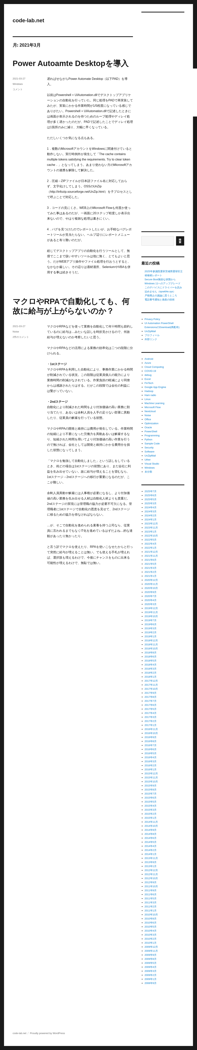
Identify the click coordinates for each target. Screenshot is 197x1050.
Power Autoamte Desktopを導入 (71, 63)
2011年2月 (151, 906)
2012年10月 (151, 878)
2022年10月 (151, 535)
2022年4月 (151, 543)
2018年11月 (151, 644)
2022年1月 (151, 547)
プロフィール (152, 335)
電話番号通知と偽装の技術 (160, 299)
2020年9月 (151, 592)
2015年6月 (151, 797)
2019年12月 (151, 608)
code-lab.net (28, 20)
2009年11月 (151, 950)
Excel (148, 379)
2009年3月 (151, 971)
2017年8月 (151, 696)
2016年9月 (151, 737)
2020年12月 (151, 580)
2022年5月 (151, 539)
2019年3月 (151, 628)
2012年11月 (151, 874)
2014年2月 (151, 850)
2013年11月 (151, 858)
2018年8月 (151, 652)
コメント (18, 89)
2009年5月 (151, 963)
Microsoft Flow (153, 407)
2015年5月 (151, 801)
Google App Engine (155, 387)
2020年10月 (151, 588)
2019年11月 (151, 612)
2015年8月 (151, 789)
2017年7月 (151, 700)
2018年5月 (151, 660)
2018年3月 (151, 668)
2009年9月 (151, 954)
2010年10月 (151, 914)
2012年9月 (151, 882)
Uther (148, 459)
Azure (148, 362)
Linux (148, 399)
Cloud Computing (154, 366)
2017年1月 (151, 725)
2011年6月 (151, 894)
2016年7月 (151, 745)
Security (149, 447)
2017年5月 (151, 709)
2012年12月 (151, 870)
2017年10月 (151, 688)
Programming (152, 435)
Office (148, 419)
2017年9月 (151, 692)
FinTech (149, 383)
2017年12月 (151, 680)
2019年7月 (151, 620)
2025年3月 (151, 503)
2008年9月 (151, 983)
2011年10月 (151, 886)
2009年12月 (151, 946)
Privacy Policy (152, 319)
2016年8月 (151, 741)
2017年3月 (151, 717)
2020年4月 (151, 600)
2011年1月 (151, 910)
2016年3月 (151, 761)
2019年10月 (151, 616)
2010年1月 (151, 942)
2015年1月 (151, 817)
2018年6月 (151, 656)
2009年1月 (151, 979)
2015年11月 (151, 777)
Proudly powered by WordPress (47, 1033)
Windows (18, 84)
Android (149, 358)
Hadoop (149, 391)
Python (148, 439)
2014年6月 (151, 838)
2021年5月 (151, 563)
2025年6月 (151, 495)
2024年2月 (151, 515)
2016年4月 (151, 757)
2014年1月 (151, 854)
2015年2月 (151, 813)
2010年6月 (151, 922)
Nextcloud (150, 411)
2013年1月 (151, 866)
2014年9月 (151, 829)
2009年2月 (151, 975)
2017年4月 (151, 713)
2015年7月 (151, 793)
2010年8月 (151, 918)
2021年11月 (151, 555)
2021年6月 (151, 559)
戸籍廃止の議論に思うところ (161, 295)
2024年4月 (151, 507)
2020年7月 (151, 596)
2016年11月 (151, 729)
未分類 (148, 471)
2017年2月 (151, 721)
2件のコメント (21, 337)
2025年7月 (151, 491)
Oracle (148, 427)
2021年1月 (151, 576)
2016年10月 (151, 733)
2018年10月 (151, 648)
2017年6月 (151, 705)
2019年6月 (151, 624)
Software (149, 451)
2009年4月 (151, 967)
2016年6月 (151, 749)
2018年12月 (151, 640)
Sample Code (152, 443)
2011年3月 (151, 902)
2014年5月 (151, 842)
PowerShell (151, 431)
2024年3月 (151, 511)
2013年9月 (151, 862)
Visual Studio (152, 463)
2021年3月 (151, 567)
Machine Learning (154, 403)
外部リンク (151, 339)
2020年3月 (151, 604)
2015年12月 (151, 773)
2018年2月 (151, 672)
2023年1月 (151, 531)
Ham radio (150, 395)
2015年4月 (151, 805)
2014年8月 (151, 834)
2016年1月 (151, 769)
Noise (16, 331)
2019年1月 (151, 636)
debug (148, 375)
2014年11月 (151, 821)
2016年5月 (151, 753)
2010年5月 (151, 926)
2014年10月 (151, 825)
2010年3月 (151, 934)
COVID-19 (150, 371)
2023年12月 (151, 523)
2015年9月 (151, 785)
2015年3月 (151, 809)
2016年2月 (151, 765)
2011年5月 (151, 898)
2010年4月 (151, 930)
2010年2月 (151, 938)
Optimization (151, 423)
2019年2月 (151, 632)
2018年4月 (151, 664)
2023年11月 (151, 527)
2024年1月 (151, 519)
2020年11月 (151, 584)
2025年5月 (151, 499)
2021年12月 (151, 551)
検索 (180, 241)
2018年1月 (151, 676)
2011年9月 (151, 890)
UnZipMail (150, 331)
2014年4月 (151, 846)
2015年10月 (151, 781)
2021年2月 (151, 571)
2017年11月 (151, 684)
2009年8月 (151, 958)
